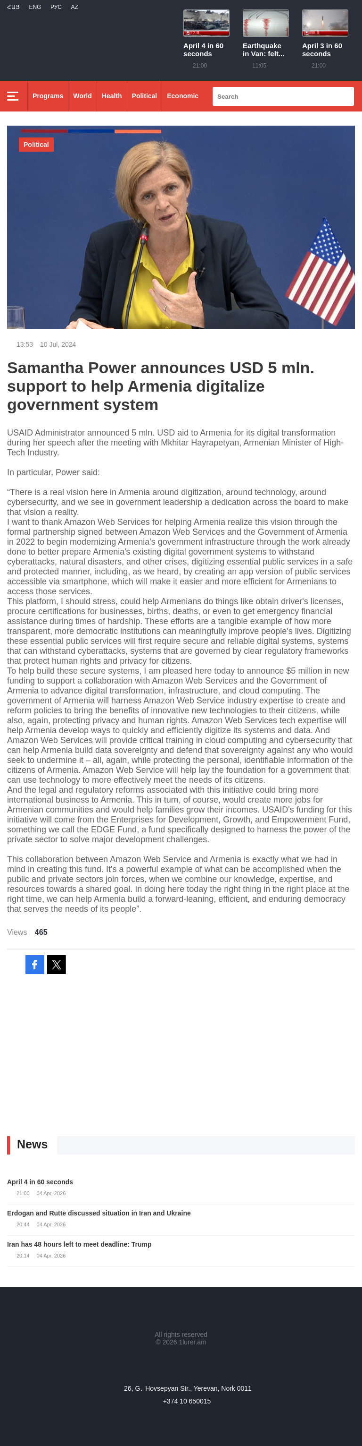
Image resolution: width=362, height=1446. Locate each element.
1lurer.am (192, 1342)
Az (74, 7)
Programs (48, 96)
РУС (56, 7)
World (82, 96)
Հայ (13, 7)
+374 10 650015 (187, 1401)
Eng (35, 7)
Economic (182, 96)
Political (144, 96)
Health (112, 96)
